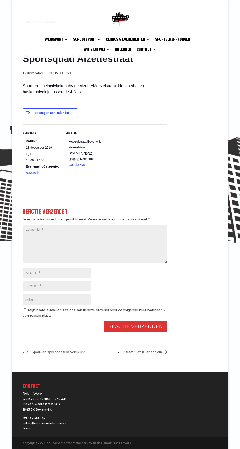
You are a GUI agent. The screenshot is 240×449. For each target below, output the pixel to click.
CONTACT (144, 50)
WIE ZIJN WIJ (94, 50)
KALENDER (123, 50)
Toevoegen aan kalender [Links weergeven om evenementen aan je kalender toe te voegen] (51, 113)
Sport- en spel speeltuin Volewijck (58, 352)
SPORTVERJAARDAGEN (172, 40)
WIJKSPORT (54, 40)
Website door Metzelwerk (110, 443)
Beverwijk (32, 172)
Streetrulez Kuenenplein (143, 352)
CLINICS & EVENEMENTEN (125, 40)
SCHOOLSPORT (84, 40)
